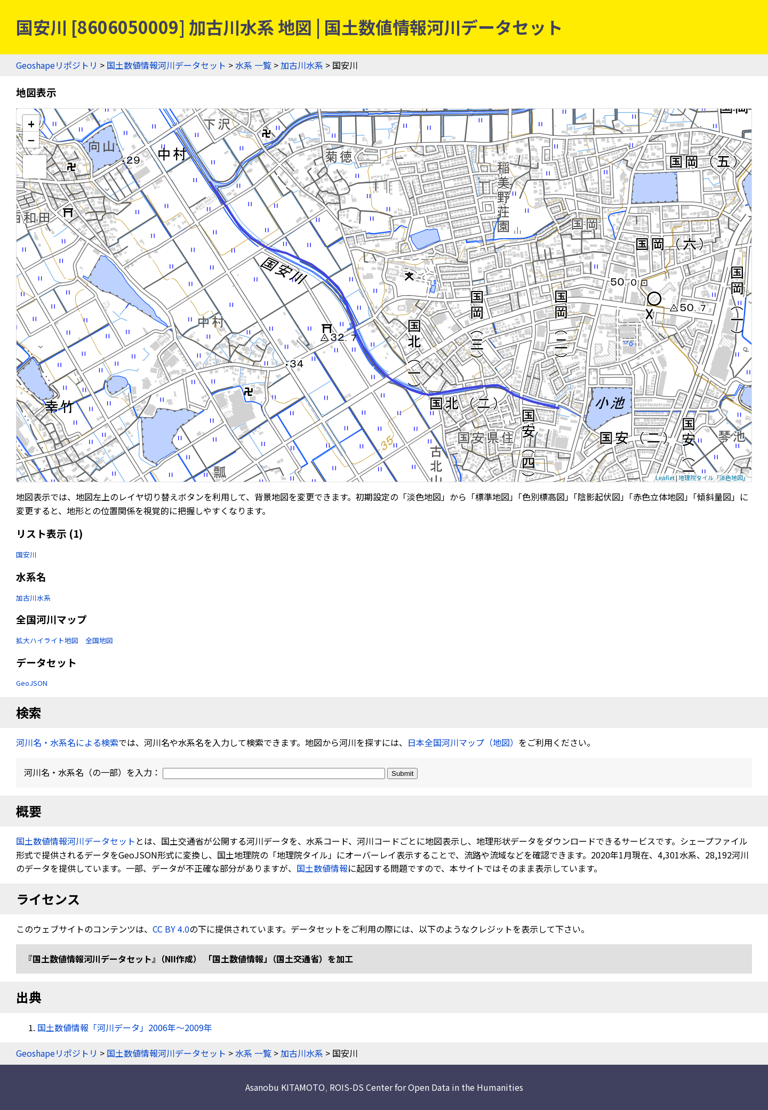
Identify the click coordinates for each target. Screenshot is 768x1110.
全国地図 (99, 640)
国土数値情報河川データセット (166, 65)
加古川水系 (302, 65)
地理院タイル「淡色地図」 (713, 477)
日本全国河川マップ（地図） (462, 742)
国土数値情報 (322, 868)
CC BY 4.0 (171, 928)
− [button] (31, 140)
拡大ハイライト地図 (47, 640)
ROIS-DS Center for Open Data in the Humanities (426, 1087)
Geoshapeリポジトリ (57, 65)
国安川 (26, 554)
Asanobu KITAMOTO (285, 1087)
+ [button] (31, 123)
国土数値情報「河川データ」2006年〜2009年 (124, 1027)
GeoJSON (31, 683)
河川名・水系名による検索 (67, 742)
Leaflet (665, 477)
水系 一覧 (253, 65)
